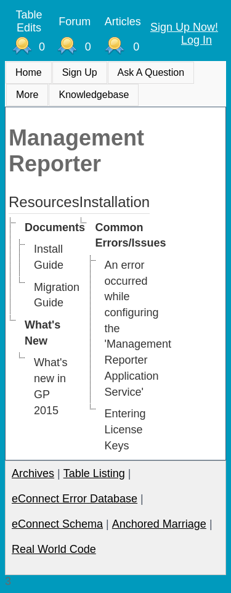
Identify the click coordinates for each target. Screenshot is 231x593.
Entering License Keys (125, 429)
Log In (196, 40)
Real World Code (54, 549)
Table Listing (94, 473)
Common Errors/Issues (130, 235)
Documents (55, 227)
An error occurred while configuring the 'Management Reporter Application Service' (138, 328)
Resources (44, 202)
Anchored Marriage (159, 524)
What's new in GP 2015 (50, 386)
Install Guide (48, 257)
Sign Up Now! (184, 27)
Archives (33, 473)
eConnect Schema (57, 524)
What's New (42, 333)
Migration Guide (56, 295)
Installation (114, 202)
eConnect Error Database (74, 499)
